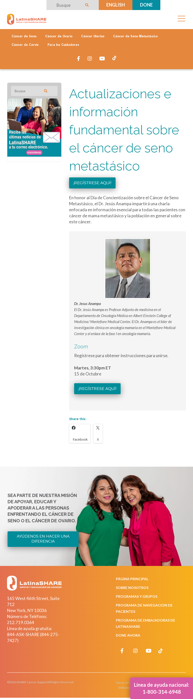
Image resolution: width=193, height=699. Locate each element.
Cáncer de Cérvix (25, 45)
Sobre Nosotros (132, 587)
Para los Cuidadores (63, 45)
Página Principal (132, 579)
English (115, 5)
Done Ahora (128, 635)
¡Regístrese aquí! (92, 182)
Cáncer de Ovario (58, 36)
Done (146, 5)
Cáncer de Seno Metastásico (135, 36)
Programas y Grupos (136, 596)
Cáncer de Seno (24, 36)
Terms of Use (125, 682)
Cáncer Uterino (92, 36)
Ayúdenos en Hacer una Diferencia (43, 539)
